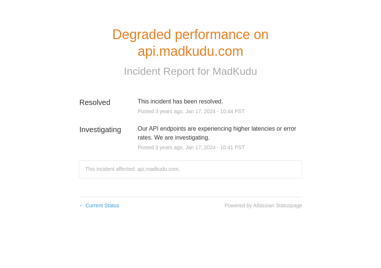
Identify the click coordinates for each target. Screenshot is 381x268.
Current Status (99, 205)
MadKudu (234, 71)
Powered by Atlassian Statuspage (263, 205)
